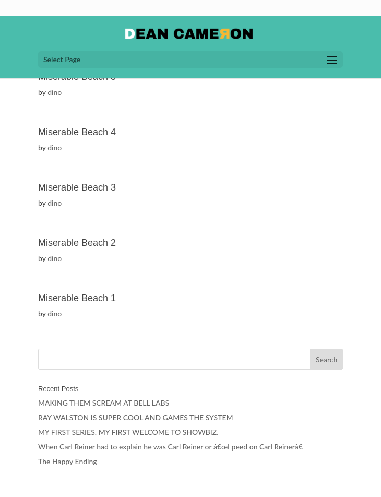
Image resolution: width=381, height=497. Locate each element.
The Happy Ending (67, 461)
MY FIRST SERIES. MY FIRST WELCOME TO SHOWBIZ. (128, 432)
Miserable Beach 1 (77, 298)
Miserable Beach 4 (77, 132)
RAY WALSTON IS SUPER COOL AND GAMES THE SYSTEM (135, 417)
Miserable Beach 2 (77, 243)
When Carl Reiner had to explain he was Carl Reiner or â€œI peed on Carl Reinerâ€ (172, 446)
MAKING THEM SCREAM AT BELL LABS (103, 402)
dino (54, 92)
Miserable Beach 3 (77, 187)
